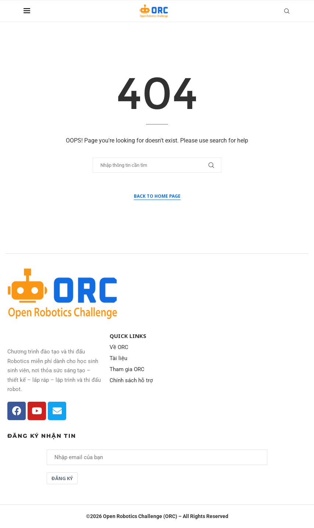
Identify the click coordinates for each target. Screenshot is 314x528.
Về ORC (119, 347)
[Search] (286, 11)
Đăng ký (62, 478)
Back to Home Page (157, 196)
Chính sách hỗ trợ (131, 380)
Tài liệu (118, 358)
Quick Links (128, 336)
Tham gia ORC (127, 369)
